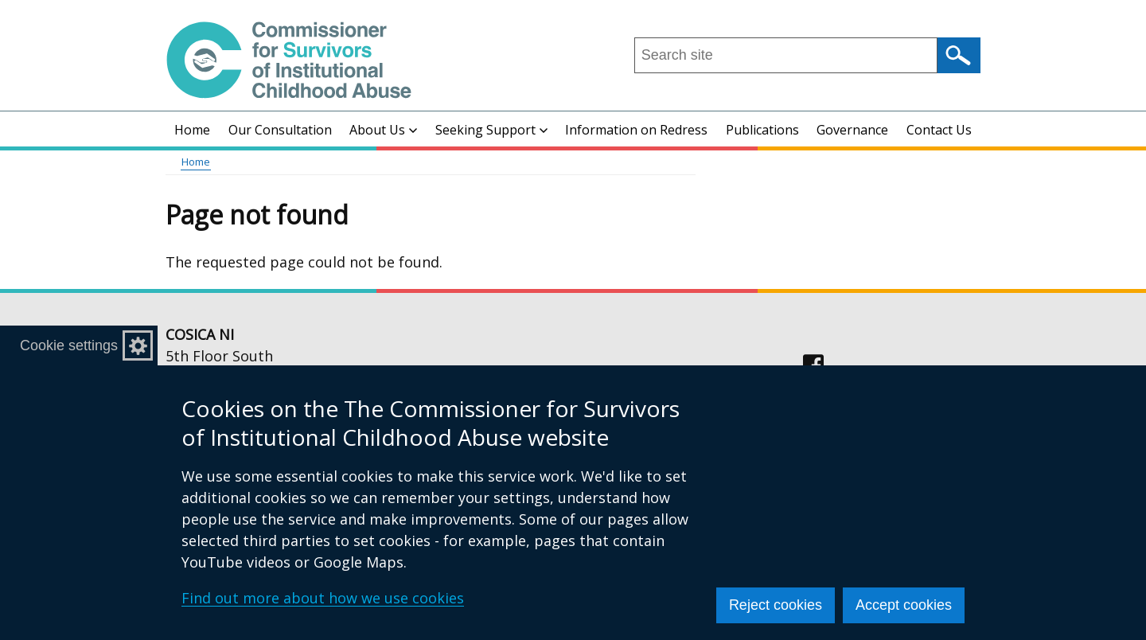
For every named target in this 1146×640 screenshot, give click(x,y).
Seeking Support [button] (491, 130)
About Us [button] (383, 130)
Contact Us (939, 130)
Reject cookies (775, 605)
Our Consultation (280, 130)
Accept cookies (904, 605)
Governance (852, 130)
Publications (762, 130)
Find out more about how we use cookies (322, 597)
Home (192, 130)
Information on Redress (636, 130)
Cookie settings (69, 345)
